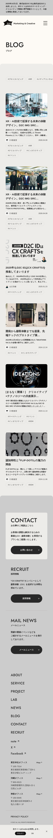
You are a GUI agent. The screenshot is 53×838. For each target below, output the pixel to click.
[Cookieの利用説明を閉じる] (46, 831)
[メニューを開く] (45, 23)
